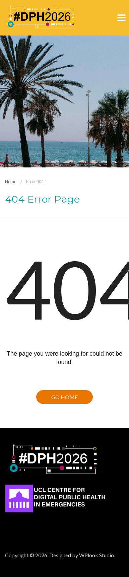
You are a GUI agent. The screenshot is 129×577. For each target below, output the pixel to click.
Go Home (64, 397)
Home (10, 181)
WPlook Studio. (97, 555)
